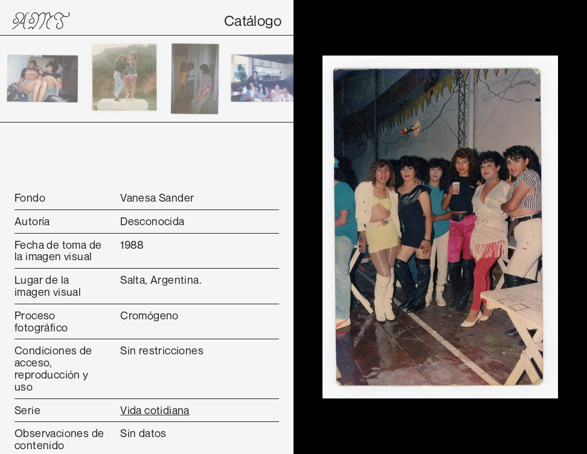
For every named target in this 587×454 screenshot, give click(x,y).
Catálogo (252, 20)
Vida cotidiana (155, 410)
